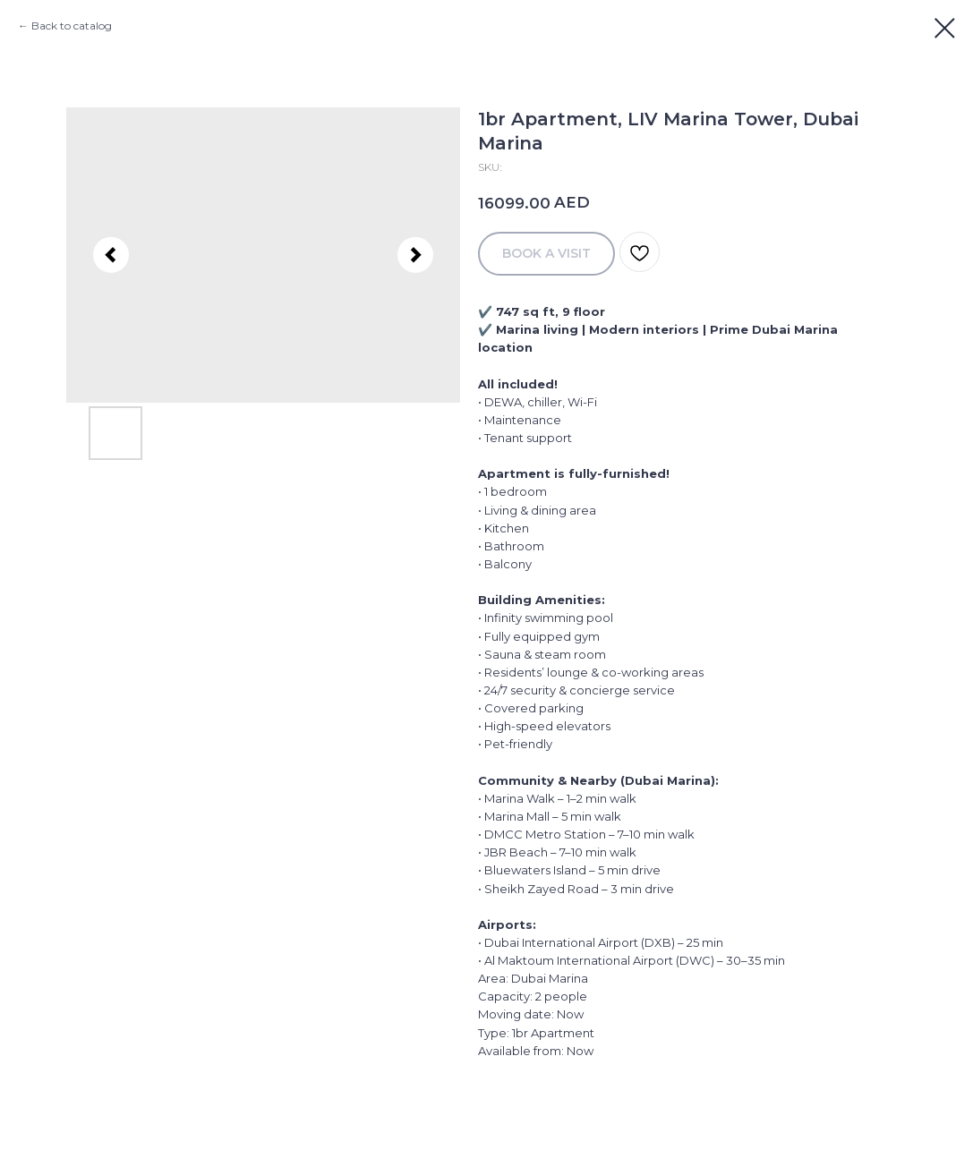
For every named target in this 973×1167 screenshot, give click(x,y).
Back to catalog (71, 25)
